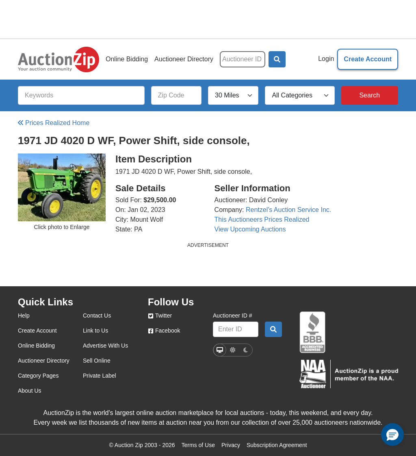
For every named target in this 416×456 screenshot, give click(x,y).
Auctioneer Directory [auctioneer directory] (43, 360)
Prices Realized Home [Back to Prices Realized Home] (53, 122)
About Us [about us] (29, 390)
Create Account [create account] (37, 330)
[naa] (348, 374)
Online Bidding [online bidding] (36, 345)
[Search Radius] (233, 95)
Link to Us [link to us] (95, 330)
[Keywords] (81, 95)
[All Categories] (299, 95)
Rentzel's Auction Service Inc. (288, 209)
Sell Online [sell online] (96, 360)
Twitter (160, 315)
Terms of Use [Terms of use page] (198, 445)
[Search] (369, 95)
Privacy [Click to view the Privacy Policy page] (230, 445)
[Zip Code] (176, 95)
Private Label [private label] (99, 375)
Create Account (368, 59)
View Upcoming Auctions (250, 229)
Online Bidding (127, 59)
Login (326, 58)
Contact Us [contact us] (97, 315)
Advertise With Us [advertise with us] (105, 345)
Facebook (164, 330)
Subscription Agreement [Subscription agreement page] (277, 445)
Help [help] (24, 315)
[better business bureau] (312, 332)
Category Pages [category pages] (38, 375)
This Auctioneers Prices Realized (262, 219)
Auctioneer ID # (232, 315)
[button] (277, 59)
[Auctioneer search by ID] (273, 329)
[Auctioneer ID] (242, 59)
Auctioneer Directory (183, 59)
